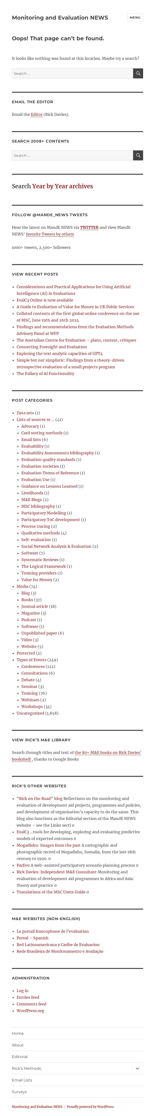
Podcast (28, 619)
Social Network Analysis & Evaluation (56, 546)
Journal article (34, 606)
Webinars (30, 699)
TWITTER (89, 227)
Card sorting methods (42, 432)
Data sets (25, 412)
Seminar (29, 686)
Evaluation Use (35, 479)
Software (29, 553)
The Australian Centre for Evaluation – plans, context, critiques (76, 340)
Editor (37, 114)
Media (22, 586)
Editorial (20, 1057)
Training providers (39, 573)
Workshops (32, 706)
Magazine (30, 613)
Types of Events (31, 659)
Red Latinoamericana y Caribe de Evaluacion (58, 944)
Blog (25, 593)
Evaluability (32, 446)
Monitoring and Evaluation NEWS (60, 17)
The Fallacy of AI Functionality (45, 373)
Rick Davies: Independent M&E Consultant (57, 872)
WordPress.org (30, 1010)
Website (29, 646)
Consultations (34, 673)
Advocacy (30, 426)
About (18, 1045)
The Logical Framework (43, 566)
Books (27, 599)
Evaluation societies (40, 466)
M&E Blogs (31, 499)
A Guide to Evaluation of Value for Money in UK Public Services (75, 306)
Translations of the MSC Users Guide (51, 892)
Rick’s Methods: (27, 1068)
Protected (26, 653)
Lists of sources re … (35, 419)
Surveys (19, 1092)
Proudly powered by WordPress (90, 1107)
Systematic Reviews (39, 559)
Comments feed (31, 1004)
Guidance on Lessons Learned (49, 486)
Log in (23, 990)
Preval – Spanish (32, 938)
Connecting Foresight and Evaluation (52, 346)
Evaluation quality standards (48, 459)
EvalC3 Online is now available (45, 300)
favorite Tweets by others (50, 234)
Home (18, 1033)
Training (29, 693)
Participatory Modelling (43, 513)
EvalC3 (23, 831)
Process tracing (35, 526)
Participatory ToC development (50, 519)
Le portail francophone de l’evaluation (53, 931)
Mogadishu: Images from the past (49, 845)
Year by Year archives (62, 186)
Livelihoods (32, 493)
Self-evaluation (36, 539)
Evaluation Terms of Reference (50, 473)
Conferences (33, 666)
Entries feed (28, 997)
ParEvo (23, 865)
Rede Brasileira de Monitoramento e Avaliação (60, 951)
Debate (28, 679)
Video (26, 639)
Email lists (31, 439)
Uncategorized (30, 713)
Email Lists (22, 1080)
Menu (135, 17)
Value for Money (36, 579)
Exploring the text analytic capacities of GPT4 (60, 353)
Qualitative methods (40, 533)
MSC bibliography (38, 506)
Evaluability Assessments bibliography (57, 452)
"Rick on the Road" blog (40, 798)
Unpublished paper (39, 633)
